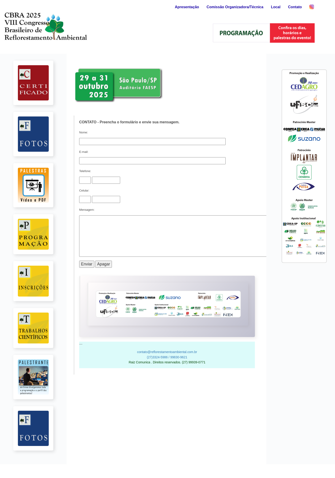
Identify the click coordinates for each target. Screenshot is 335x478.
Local (276, 7)
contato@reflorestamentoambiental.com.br (167, 352)
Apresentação (187, 7)
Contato (295, 7)
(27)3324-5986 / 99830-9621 (167, 357)
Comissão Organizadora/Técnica (235, 7)
